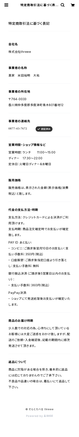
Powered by (39, 416)
